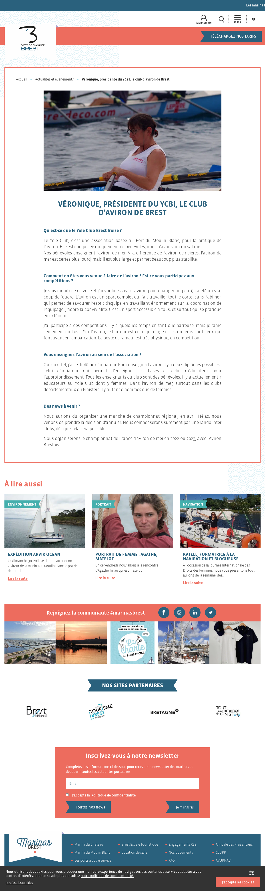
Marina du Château (88, 844)
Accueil (21, 79)
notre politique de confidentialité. (107, 876)
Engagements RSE (183, 844)
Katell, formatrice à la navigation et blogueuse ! (212, 556)
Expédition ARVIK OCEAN (34, 554)
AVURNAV (223, 860)
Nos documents (181, 852)
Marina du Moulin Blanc (92, 852)
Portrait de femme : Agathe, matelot (126, 556)
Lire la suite (18, 578)
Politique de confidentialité (113, 795)
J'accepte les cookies (238, 882)
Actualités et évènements (54, 79)
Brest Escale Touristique (140, 844)
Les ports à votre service (92, 860)
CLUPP (221, 852)
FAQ (172, 860)
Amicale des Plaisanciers (234, 844)
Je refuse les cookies (19, 883)
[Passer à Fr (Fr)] (253, 19)
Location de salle (134, 852)
